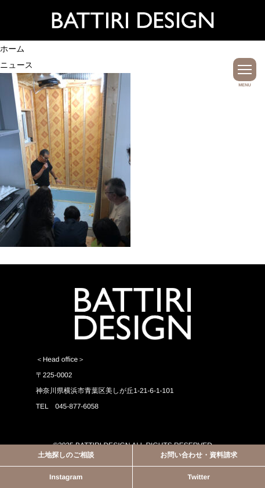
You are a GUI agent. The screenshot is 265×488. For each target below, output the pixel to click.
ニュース (16, 65)
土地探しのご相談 (66, 455)
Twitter (199, 477)
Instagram (65, 477)
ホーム (12, 48)
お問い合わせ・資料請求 (198, 455)
